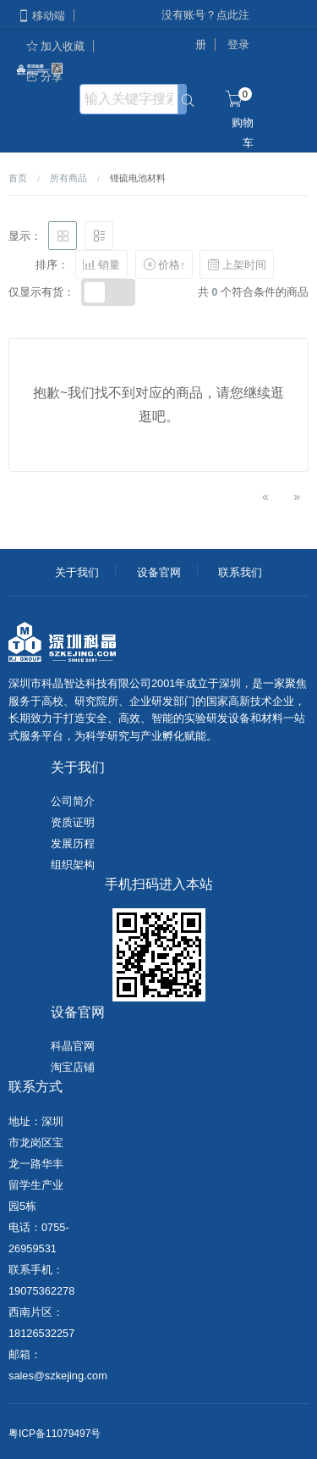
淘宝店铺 (73, 1067)
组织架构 (73, 864)
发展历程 (73, 843)
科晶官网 (73, 1046)
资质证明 (73, 822)
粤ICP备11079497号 (54, 1434)
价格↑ (164, 264)
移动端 (41, 15)
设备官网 (159, 572)
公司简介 (73, 801)
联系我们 (240, 572)
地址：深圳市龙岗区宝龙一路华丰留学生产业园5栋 (35, 1163)
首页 (17, 178)
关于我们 (77, 572)
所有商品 (68, 178)
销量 (101, 264)
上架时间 (236, 264)
